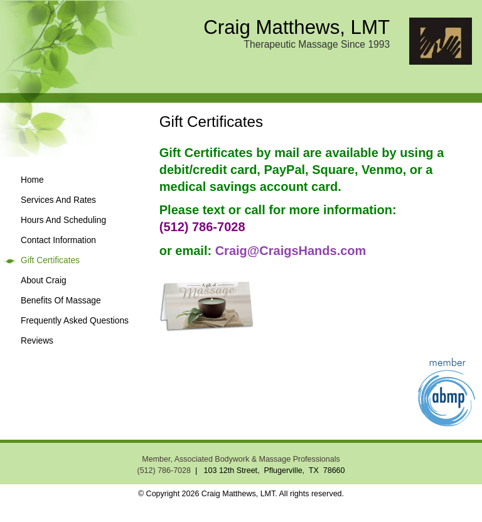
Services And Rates (58, 200)
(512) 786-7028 (163, 470)
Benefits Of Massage (61, 300)
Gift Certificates (50, 260)
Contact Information (58, 240)
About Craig (44, 280)
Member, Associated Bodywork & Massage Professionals (241, 459)
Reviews (37, 340)
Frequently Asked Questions (75, 320)
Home (32, 180)
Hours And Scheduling (63, 220)
